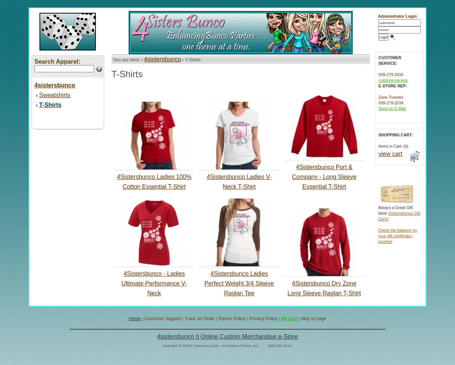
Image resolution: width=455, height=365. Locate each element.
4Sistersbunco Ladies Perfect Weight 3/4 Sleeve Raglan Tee (239, 283)
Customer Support (162, 318)
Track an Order (200, 318)
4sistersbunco (162, 59)
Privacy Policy (263, 318)
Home (135, 318)
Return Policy (231, 318)
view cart (390, 154)
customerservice (393, 80)
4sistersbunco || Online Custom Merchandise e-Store (227, 336)
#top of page (313, 318)
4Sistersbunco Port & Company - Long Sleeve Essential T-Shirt (324, 177)
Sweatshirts (54, 95)
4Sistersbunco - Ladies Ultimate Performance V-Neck (154, 283)
